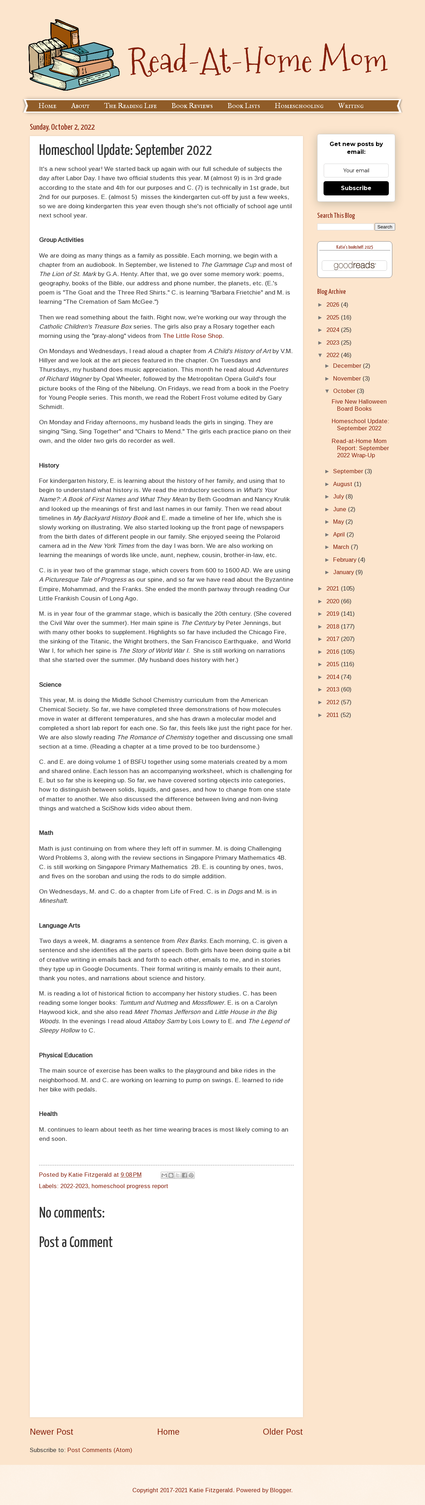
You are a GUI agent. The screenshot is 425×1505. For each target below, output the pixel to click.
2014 (333, 677)
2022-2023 (74, 1186)
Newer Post (51, 1431)
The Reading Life (130, 106)
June (340, 509)
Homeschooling (299, 106)
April (340, 534)
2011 (333, 715)
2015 (333, 664)
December (348, 365)
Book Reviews (192, 106)
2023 (333, 342)
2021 (333, 588)
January (344, 572)
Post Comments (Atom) (99, 1450)
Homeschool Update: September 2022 (360, 425)
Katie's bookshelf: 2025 (354, 247)
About (80, 106)
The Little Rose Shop (192, 335)
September (349, 471)
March (342, 547)
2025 (333, 317)
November (348, 378)
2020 (333, 601)
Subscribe (356, 188)
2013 (333, 689)
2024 (333, 330)
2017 (333, 639)
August (343, 484)
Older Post (283, 1431)
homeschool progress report (130, 1186)
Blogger (280, 1490)
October (345, 391)
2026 (333, 304)
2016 (333, 651)
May (339, 521)
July (339, 496)
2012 (333, 702)
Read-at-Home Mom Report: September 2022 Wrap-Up (360, 448)
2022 (333, 355)
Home (47, 106)
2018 (333, 626)
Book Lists (243, 106)
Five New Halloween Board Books (359, 405)
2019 (333, 613)
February (345, 559)
